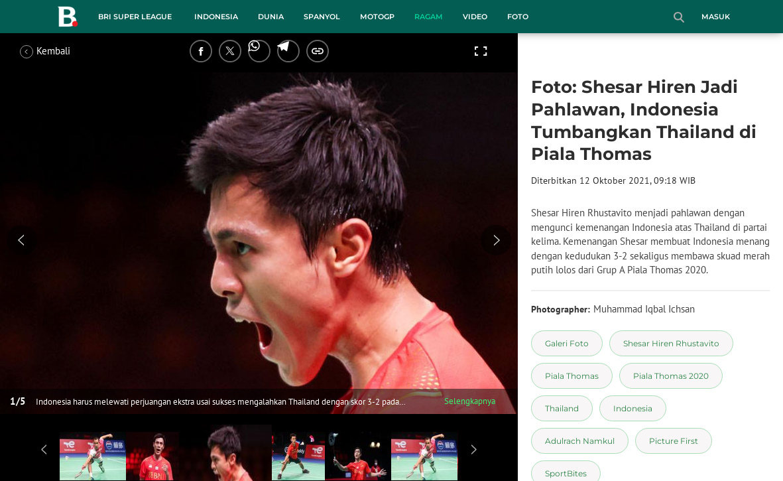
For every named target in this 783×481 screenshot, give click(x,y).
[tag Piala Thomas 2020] (671, 376)
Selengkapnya (469, 401)
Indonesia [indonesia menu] (216, 16)
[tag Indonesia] (632, 408)
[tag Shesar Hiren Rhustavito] (671, 343)
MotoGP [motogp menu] (377, 16)
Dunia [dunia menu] (271, 16)
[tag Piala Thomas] (572, 376)
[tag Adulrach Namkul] (580, 441)
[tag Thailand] (562, 408)
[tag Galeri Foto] (567, 343)
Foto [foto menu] (517, 16)
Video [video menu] (475, 16)
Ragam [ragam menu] (428, 16)
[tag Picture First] (673, 441)
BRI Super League (135, 16)
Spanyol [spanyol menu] (322, 16)
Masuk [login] (715, 16)
